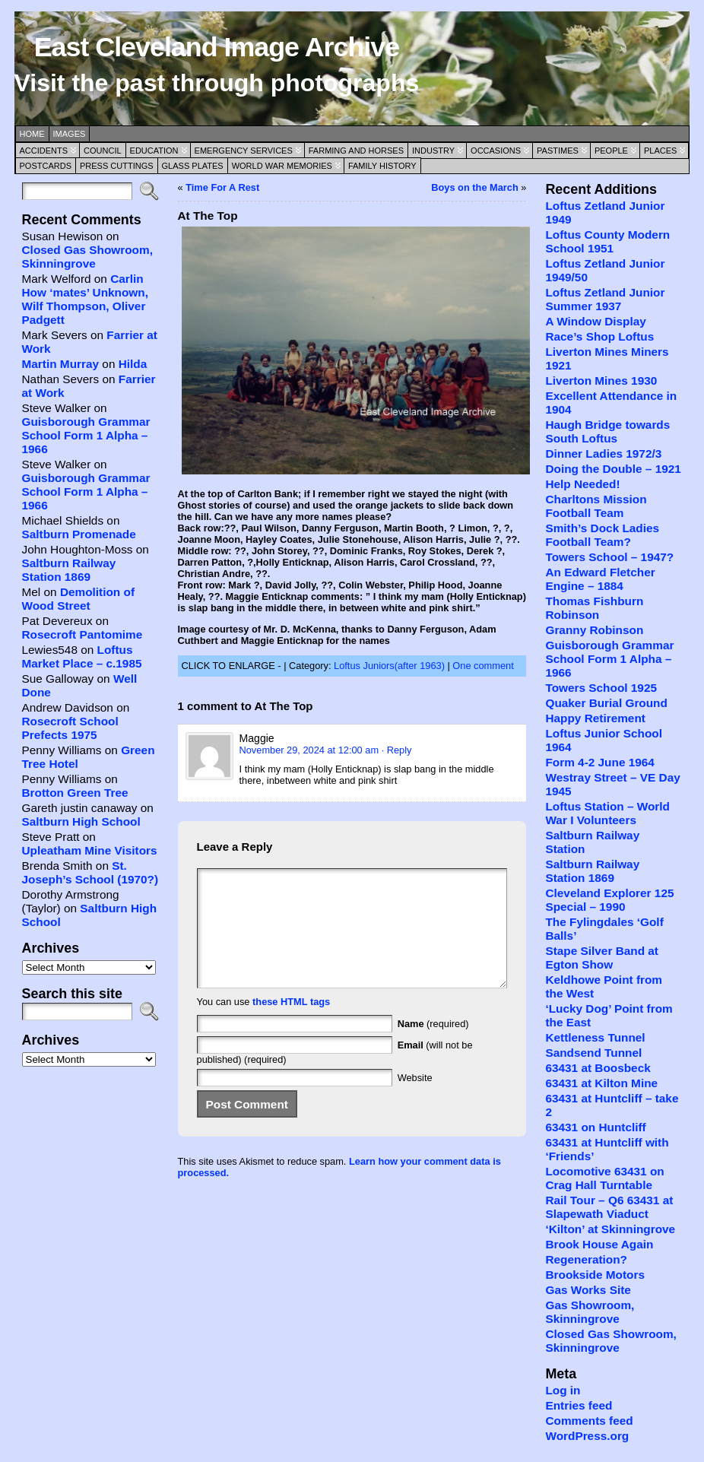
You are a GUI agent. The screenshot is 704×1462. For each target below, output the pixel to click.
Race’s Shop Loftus (599, 336)
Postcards (45, 165)
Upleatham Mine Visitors (89, 850)
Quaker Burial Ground (606, 702)
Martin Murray (61, 363)
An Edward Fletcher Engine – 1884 (600, 579)
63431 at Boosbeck (597, 1067)
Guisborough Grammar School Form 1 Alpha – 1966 (86, 435)
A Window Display (595, 321)
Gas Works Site (587, 1289)
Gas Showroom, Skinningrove (589, 1312)
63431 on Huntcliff (595, 1127)
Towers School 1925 (601, 687)
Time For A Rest (222, 187)
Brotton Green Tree (75, 792)
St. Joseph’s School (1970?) (90, 872)
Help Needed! (582, 483)
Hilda (133, 363)
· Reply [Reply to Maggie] (397, 750)
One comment (482, 665)
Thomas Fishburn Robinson (594, 608)
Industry (433, 150)
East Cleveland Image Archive (216, 47)
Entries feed (578, 1405)
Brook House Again (599, 1244)
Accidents (44, 150)
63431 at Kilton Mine (601, 1083)
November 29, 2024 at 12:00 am (309, 750)
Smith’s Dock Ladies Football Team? (602, 535)
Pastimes (558, 150)
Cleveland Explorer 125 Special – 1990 (609, 899)
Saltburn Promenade (79, 534)
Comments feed (589, 1420)
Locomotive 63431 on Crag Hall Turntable (604, 1178)
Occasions (496, 150)
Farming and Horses (356, 150)
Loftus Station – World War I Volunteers (607, 813)
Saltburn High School (81, 821)
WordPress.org (587, 1435)
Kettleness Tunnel (595, 1037)
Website (415, 1100)
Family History (382, 165)
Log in (562, 1390)
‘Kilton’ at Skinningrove (610, 1229)
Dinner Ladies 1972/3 (603, 453)
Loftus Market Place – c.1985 (82, 656)
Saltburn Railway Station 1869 (69, 570)
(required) (433, 1046)
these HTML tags (291, 1024)
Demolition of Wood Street (78, 598)
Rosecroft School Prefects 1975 (70, 728)
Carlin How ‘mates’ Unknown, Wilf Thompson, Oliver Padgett (85, 299)
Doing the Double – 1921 (612, 468)
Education (154, 150)
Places (660, 150)
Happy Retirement (595, 718)
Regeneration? (586, 1259)
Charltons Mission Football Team (595, 506)
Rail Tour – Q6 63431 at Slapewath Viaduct (609, 1207)
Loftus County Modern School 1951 (607, 241)
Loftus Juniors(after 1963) (389, 665)
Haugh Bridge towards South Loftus (607, 431)
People (611, 150)
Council (103, 150)
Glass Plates (193, 165)
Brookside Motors (595, 1274)
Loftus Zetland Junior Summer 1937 (604, 299)
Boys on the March (474, 187)
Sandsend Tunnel (593, 1052)
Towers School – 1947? (609, 556)
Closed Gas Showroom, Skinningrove (87, 256)
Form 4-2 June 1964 (599, 762)
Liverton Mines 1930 (601, 380)
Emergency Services (244, 150)
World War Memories (282, 165)
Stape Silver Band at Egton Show (601, 957)
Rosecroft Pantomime (82, 634)
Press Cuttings (117, 165)
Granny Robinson (594, 629)
